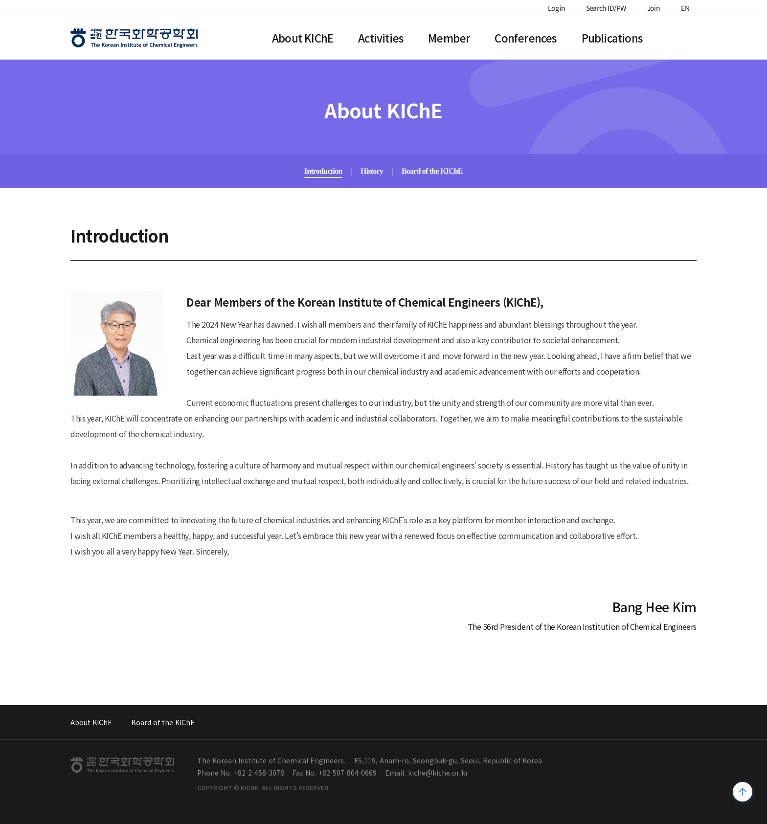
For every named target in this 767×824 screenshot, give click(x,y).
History (372, 171)
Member (449, 37)
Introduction (323, 171)
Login (556, 8)
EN (685, 8)
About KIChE (302, 37)
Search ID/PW (606, 8)
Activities (380, 37)
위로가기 (742, 793)
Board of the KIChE (432, 171)
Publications (612, 37)
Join (653, 8)
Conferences (525, 37)
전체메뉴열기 (692, 36)
